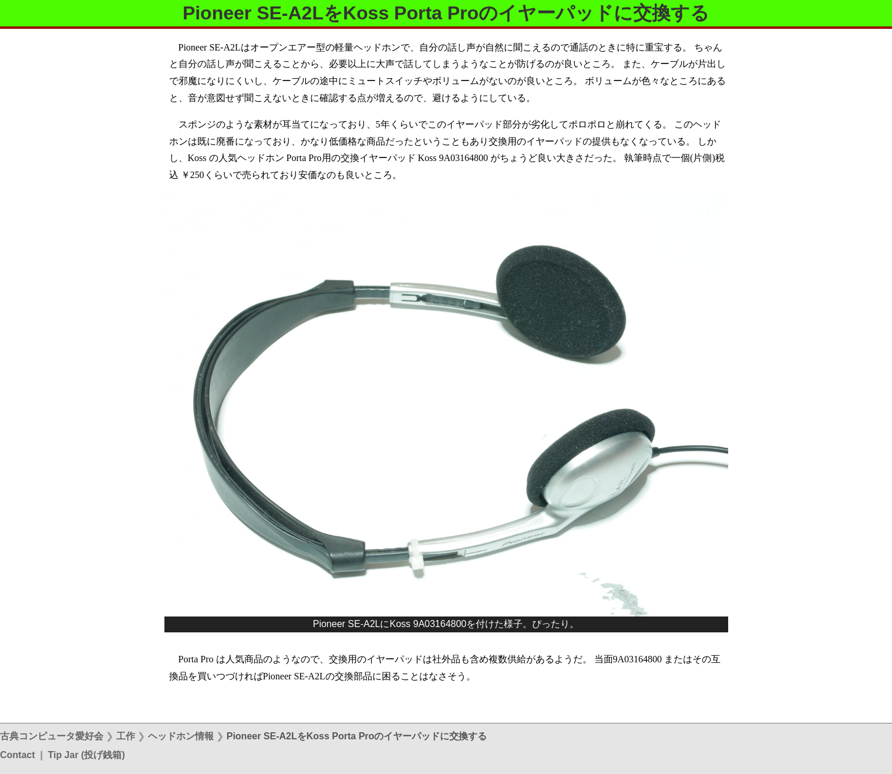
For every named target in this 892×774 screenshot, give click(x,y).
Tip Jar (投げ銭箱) (86, 755)
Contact (17, 755)
